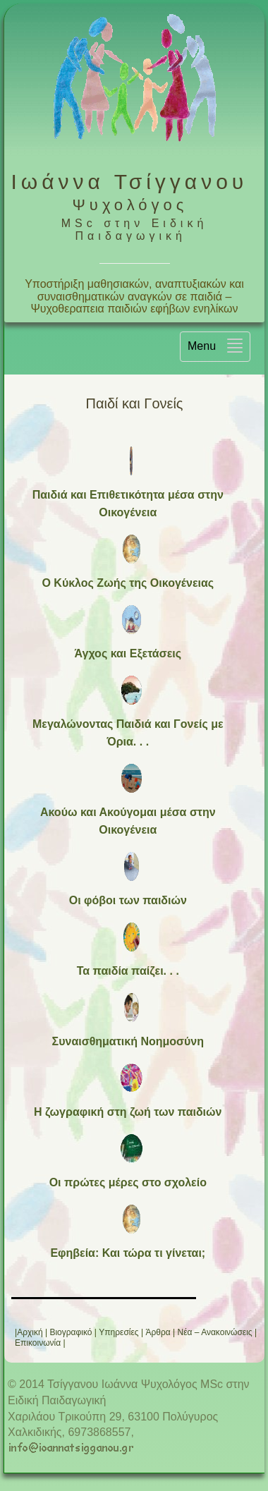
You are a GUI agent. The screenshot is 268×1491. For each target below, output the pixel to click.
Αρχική (29, 1332)
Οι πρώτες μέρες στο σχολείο (128, 1182)
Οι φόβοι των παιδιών (128, 900)
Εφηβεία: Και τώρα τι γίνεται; (127, 1253)
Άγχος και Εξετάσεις (128, 653)
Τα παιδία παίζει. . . (128, 971)
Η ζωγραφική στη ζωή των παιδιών (127, 1112)
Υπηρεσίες (118, 1332)
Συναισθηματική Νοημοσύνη (128, 1041)
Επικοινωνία (38, 1343)
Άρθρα (157, 1332)
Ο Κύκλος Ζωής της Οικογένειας (128, 583)
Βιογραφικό (70, 1332)
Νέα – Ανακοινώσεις (215, 1332)
